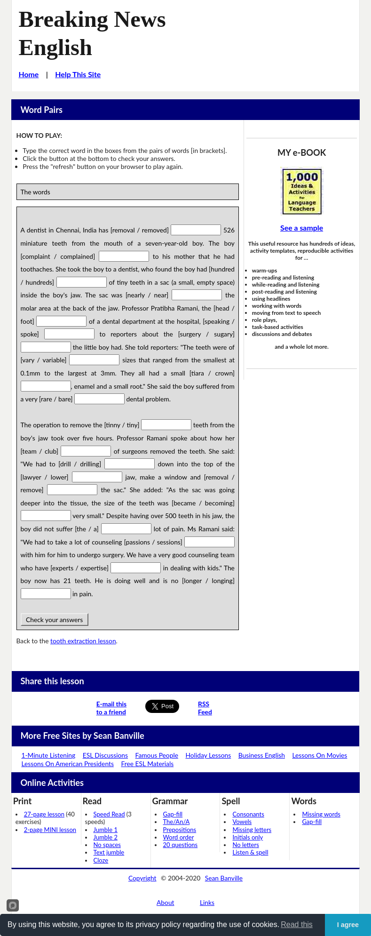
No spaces (107, 844)
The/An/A (176, 821)
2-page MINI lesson (50, 829)
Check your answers (54, 620)
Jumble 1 (106, 829)
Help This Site (78, 74)
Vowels (242, 821)
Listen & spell (250, 852)
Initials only (247, 837)
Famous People (156, 755)
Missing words (321, 814)
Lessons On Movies (319, 755)
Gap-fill (173, 814)
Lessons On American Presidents (67, 764)
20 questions (180, 844)
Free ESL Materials (147, 764)
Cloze (101, 860)
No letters (245, 844)
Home (28, 74)
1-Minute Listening (48, 755)
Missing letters (251, 829)
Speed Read (109, 814)
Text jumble (109, 852)
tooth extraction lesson (83, 641)
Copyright (142, 878)
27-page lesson (44, 814)
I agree (348, 924)
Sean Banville (224, 878)
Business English (261, 755)
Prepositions (180, 829)
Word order (178, 837)
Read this (297, 924)
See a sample (301, 227)
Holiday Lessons (208, 755)
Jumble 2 (106, 837)
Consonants (248, 814)
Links (207, 902)
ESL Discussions (105, 755)
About (165, 902)
